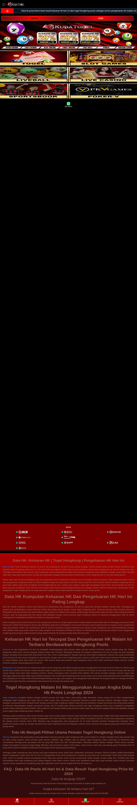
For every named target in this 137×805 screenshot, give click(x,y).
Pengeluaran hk (9, 668)
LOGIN (100, 18)
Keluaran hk (8, 649)
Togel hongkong (10, 698)
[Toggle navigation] (4, 4)
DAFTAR (34, 18)
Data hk (6, 567)
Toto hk (6, 737)
